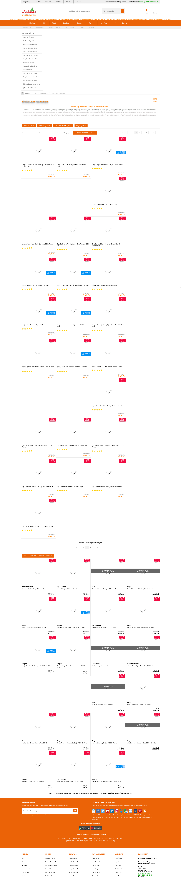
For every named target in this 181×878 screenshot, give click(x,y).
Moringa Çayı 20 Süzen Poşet (101, 586)
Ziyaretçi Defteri (27, 813)
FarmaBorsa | (81, 761)
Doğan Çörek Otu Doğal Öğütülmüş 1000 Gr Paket (108, 245)
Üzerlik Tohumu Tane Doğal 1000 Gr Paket (140, 547)
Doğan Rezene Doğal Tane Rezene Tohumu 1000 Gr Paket (38, 327)
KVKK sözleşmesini (31, 735)
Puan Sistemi (39, 27)
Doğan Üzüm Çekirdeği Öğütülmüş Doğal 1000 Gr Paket (143, 285)
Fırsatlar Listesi (73, 785)
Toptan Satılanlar (74, 796)
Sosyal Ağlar (26, 810)
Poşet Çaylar (81, 125)
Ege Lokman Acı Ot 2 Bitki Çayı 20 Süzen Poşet (141, 326)
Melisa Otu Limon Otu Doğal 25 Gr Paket (140, 509)
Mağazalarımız (27, 799)
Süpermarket (27, 70)
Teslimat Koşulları (51, 785)
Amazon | (92, 758)
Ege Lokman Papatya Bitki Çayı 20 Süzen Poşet (107, 446)
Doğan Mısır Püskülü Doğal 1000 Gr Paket (70, 285)
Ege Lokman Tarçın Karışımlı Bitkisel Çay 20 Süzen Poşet (143, 406)
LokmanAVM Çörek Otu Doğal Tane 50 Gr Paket (107, 204)
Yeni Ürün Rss (96, 813)
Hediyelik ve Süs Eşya (30, 66)
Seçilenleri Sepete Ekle (85, 133)
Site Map (94, 806)
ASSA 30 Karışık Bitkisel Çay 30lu (102, 624)
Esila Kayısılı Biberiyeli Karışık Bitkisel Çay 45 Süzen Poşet (36, 246)
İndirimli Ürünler (73, 782)
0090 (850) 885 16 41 (145, 792)
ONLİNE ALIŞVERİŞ (90, 835)
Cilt (44, 23)
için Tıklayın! (146, 784)
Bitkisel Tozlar (29, 125)
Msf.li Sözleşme (50, 796)
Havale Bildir (119, 799)
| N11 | (59, 758)
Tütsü (54, 23)
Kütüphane (95, 778)
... (129, 133)
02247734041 (135, 2)
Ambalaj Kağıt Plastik (30, 41)
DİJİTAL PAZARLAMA (90, 851)
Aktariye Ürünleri (28, 37)
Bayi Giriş (58, 2)
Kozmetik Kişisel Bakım (30, 48)
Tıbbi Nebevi (96, 782)
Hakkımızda (27, 27)
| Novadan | (71, 761)
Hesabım (118, 796)
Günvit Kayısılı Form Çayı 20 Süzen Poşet (140, 245)
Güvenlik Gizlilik (50, 799)
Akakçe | (106, 761)
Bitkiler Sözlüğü (97, 799)
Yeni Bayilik (118, 789)
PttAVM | (85, 758)
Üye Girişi (123, 713)
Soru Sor (37, 2)
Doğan (129, 507)
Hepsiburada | (110, 758)
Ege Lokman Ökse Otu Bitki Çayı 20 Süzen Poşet (142, 446)
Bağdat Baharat (133, 584)
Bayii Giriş (118, 792)
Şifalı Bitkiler (96, 785)
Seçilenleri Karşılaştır (63, 133)
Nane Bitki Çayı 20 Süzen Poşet (67, 509)
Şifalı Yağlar (95, 789)
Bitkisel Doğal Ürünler (30, 44)
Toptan (79, 23)
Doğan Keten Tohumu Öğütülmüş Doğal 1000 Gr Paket (72, 165)
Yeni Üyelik (111, 713)
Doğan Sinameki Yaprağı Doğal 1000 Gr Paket (106, 326)
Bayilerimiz (25, 796)
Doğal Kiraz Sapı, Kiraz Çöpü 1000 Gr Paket (71, 547)
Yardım (82, 27)
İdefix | (112, 761)
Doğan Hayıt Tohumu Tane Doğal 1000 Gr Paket (107, 164)
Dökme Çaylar (44, 125)
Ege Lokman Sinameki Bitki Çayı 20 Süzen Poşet (37, 446)
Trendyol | (100, 758)
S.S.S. (23, 778)
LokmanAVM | (67, 758)
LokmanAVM (90, 873)
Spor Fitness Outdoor (30, 52)
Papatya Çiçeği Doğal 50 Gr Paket (33, 701)
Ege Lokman (61, 507)
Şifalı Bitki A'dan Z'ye (30, 88)
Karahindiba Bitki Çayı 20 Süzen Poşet (34, 509)
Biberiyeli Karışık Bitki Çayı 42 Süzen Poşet (105, 509)
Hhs (93, 622)
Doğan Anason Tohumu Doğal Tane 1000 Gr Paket (106, 285)
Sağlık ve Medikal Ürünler (31, 59)
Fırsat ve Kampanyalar (30, 80)
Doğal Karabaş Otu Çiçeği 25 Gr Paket (139, 624)
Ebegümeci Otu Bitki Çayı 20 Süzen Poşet (70, 701)
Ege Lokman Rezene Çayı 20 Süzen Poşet (70, 446)
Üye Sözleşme (119, 782)
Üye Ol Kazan (72, 778)
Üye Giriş (78, 2)
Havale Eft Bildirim (51, 803)
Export (124, 23)
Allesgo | (99, 761)
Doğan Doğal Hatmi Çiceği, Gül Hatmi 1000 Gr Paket (72, 327)
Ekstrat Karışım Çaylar (63, 125)
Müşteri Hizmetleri (51, 806)
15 (153, 133)
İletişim (91, 27)
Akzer (24, 545)
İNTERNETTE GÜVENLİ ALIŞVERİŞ (90, 843)
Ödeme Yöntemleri (51, 782)
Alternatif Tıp (96, 803)
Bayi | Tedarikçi (70, 27)
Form (91, 23)
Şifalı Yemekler (96, 792)
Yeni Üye (68, 2)
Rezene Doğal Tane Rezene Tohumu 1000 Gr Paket (71, 587)
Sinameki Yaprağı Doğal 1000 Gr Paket (104, 663)
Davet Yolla (72, 803)
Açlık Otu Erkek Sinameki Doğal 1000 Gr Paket (141, 663)
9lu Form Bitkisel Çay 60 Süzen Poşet (34, 547)
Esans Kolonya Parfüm (30, 55)
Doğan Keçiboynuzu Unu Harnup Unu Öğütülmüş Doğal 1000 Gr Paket (38, 165)
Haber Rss (95, 810)
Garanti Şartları (50, 792)
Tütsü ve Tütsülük (28, 62)
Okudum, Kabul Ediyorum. (38, 735)
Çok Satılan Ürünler (74, 799)
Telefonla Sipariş (27, 803)
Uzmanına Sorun (27, 789)
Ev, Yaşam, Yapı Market (30, 73)
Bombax (25, 661)
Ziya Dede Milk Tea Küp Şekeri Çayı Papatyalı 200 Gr (142, 205)
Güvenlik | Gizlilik (54, 27)
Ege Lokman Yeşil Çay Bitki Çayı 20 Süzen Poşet (142, 366)
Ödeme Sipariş (50, 778)
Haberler (25, 806)
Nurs (93, 507)
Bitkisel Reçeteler (97, 796)
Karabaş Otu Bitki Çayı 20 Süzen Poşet (104, 547)
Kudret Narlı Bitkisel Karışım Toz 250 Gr (35, 663)
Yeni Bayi (48, 2)
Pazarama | (120, 758)
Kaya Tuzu (103, 23)
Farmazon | (90, 761)
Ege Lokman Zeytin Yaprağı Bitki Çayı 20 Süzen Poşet (107, 366)
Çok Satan (66, 23)
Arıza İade (118, 803)
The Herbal (96, 584)
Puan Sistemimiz (73, 792)
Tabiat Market (27, 507)
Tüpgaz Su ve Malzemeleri (31, 84)
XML (115, 23)
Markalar (32, 23)
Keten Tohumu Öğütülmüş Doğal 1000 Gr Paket (142, 586)
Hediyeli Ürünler (73, 789)
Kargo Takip (26, 2)
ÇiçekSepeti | (77, 758)
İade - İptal (48, 789)
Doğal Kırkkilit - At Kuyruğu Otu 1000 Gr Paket (36, 586)
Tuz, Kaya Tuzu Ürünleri (30, 77)
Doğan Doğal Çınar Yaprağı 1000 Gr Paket (70, 245)
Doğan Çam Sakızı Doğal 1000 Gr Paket (139, 164)
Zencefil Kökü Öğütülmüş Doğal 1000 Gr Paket (106, 701)
